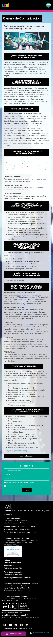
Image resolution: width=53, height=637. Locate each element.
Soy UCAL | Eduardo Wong (16, 451)
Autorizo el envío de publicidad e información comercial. (23, 486)
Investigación (9, 565)
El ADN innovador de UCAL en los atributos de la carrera (26, 287)
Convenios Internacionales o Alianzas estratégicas (26, 411)
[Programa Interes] (26, 479)
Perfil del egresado (22, 109)
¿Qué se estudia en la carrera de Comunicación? (26, 82)
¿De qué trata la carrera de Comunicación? (26, 57)
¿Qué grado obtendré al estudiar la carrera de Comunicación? (26, 246)
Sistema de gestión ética (13, 568)
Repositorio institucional (13, 575)
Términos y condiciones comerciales (17, 578)
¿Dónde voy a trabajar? (24, 366)
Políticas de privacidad (12, 563)
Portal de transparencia (12, 572)
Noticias (7, 560)
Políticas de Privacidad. (27, 482)
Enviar (26, 490)
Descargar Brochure (26, 456)
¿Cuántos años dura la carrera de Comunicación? (26, 274)
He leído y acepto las (20, 482)
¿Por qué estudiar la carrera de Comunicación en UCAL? (26, 206)
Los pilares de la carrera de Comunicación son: (26, 152)
